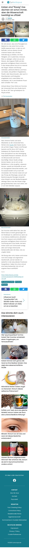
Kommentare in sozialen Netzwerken (14, 520)
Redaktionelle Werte (14, 514)
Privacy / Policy (14, 531)
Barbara (10, 18)
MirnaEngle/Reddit (5, 137)
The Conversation (7, 96)
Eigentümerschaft (15, 517)
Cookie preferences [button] (14, 534)
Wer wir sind (14, 493)
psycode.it (14, 499)
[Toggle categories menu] (2, 2)
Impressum (14, 528)
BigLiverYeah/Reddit (5, 227)
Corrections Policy (14, 511)
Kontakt (14, 496)
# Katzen (18, 282)
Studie (12, 145)
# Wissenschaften (8, 282)
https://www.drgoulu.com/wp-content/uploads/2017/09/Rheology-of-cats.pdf (12, 276)
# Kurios (4, 285)
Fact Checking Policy (14, 507)
